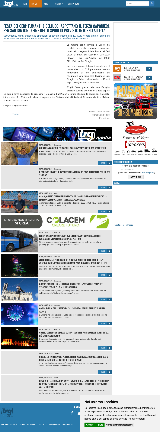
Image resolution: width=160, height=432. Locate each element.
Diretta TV (59, 3)
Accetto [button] (89, 425)
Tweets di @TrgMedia (123, 225)
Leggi (106, 163)
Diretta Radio (73, 3)
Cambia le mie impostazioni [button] (119, 425)
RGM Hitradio (67, 424)
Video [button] (47, 3)
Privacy (13, 424)
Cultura (56, 354)
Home (26, 3)
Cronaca (57, 305)
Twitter (15, 114)
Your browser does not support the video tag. (135, 41)
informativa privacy (147, 173)
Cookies (22, 424)
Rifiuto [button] (100, 425)
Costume (57, 145)
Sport (56, 193)
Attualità (57, 233)
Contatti (5, 424)
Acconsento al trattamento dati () (137, 173)
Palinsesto (31, 424)
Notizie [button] (35, 3)
